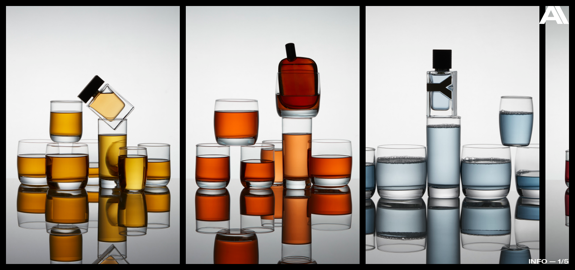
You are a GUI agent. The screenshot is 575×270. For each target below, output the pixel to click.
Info (538, 261)
